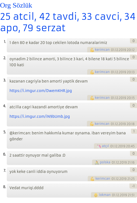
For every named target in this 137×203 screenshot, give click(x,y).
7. (5, 170)
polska (105, 162)
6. (4, 154)
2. (4, 58)
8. (4, 187)
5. (4, 132)
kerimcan (102, 50)
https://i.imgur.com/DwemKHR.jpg (40, 90)
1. (5, 41)
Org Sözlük (16, 5)
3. (4, 80)
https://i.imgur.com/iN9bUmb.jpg (39, 116)
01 (113, 50)
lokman (104, 195)
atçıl (105, 146)
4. (4, 106)
